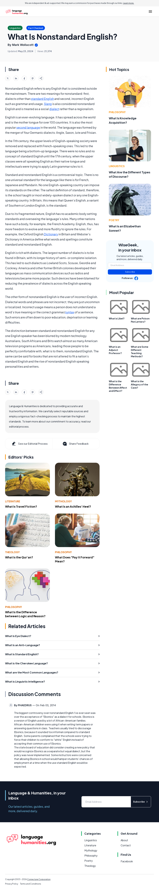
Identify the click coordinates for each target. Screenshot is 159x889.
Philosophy (63, 552)
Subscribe (130, 272)
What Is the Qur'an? (19, 557)
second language (28, 127)
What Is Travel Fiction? (21, 506)
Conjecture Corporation (38, 879)
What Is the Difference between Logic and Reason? (25, 614)
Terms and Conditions (30, 884)
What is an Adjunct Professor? (115, 350)
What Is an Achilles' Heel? (73, 506)
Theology (12, 552)
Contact (126, 845)
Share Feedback (75, 443)
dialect (54, 109)
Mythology (63, 501)
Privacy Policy (11, 884)
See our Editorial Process (29, 443)
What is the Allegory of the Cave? (139, 384)
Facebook (127, 861)
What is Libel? (116, 318)
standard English (42, 98)
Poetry (114, 220)
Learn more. (128, 3)
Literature (12, 501)
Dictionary (51, 234)
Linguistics (117, 166)
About (124, 840)
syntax (69, 312)
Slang (48, 104)
